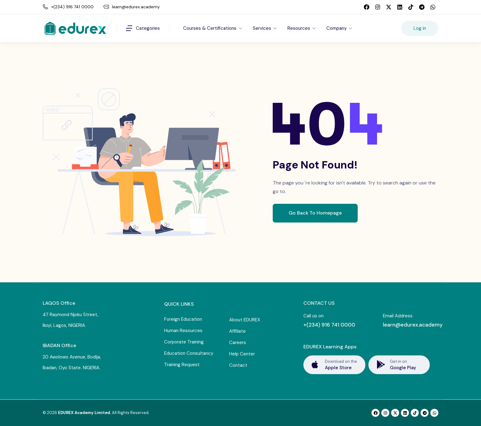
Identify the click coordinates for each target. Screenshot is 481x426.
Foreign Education (183, 319)
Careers (237, 342)
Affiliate (237, 331)
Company (337, 28)
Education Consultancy (188, 353)
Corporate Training (184, 342)
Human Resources (183, 330)
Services (262, 28)
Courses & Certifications (210, 28)
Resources (299, 28)
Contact (238, 365)
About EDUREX (244, 320)
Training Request (182, 365)
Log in (420, 28)
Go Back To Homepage (315, 213)
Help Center (242, 354)
